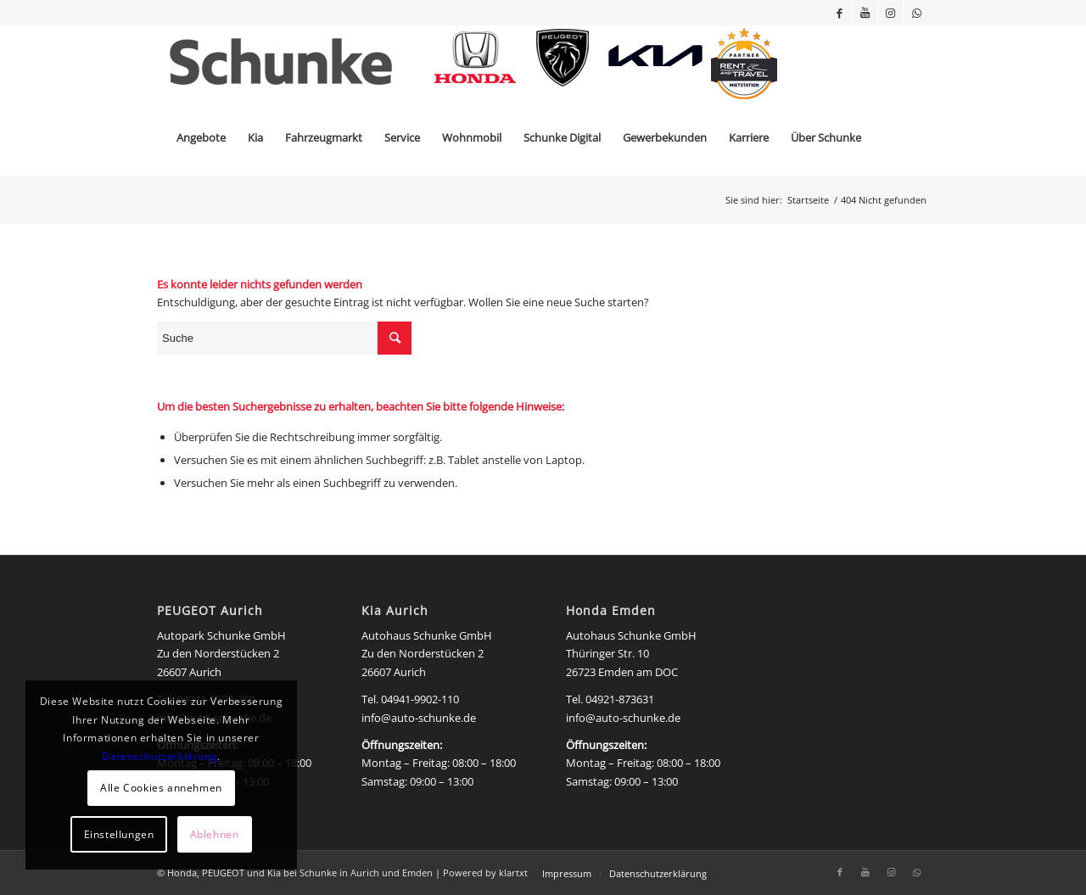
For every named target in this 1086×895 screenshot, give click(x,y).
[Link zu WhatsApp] (916, 12)
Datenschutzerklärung (159, 756)
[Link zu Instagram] (890, 12)
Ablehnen (214, 834)
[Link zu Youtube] (865, 12)
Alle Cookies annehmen (161, 787)
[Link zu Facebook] (839, 12)
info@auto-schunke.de (418, 717)
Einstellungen (119, 834)
